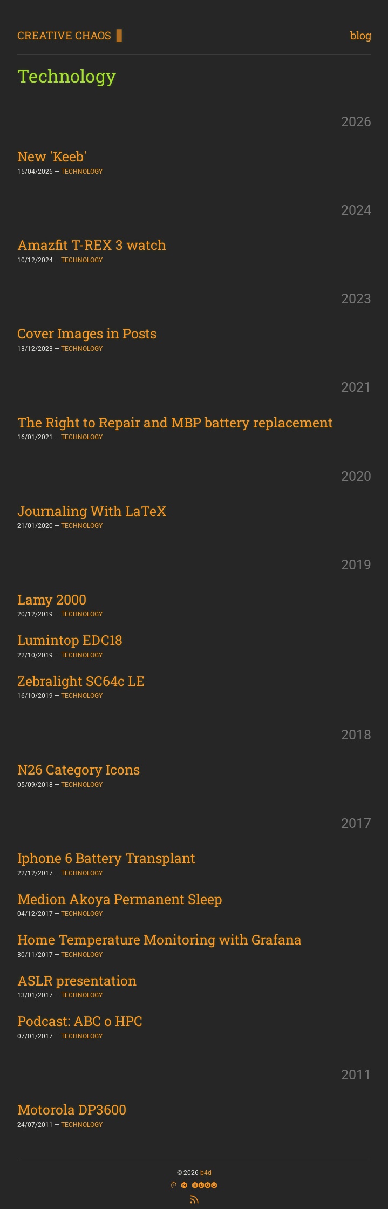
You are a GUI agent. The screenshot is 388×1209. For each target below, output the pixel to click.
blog (360, 35)
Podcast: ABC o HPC (79, 1021)
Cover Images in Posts (86, 333)
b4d (206, 1173)
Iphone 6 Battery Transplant (106, 858)
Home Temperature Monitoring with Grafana (159, 939)
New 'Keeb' (52, 156)
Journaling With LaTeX (92, 511)
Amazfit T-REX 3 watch (91, 245)
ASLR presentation (77, 980)
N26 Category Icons (78, 769)
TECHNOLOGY (82, 171)
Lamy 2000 (51, 599)
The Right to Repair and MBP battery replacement (175, 422)
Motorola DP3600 (71, 1109)
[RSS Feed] (194, 1198)
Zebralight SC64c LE (81, 681)
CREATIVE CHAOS (64, 35)
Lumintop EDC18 (69, 640)
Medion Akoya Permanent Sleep (119, 899)
